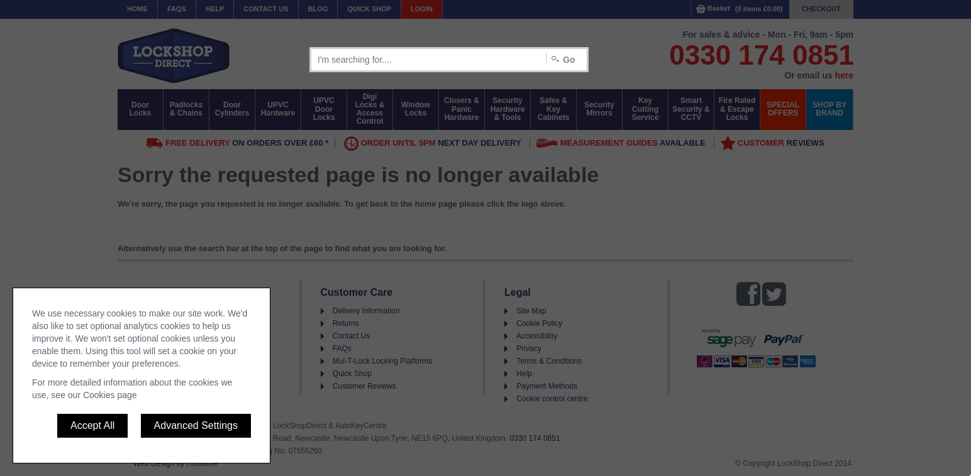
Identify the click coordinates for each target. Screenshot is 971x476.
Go (569, 60)
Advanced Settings (196, 425)
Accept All (92, 425)
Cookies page (110, 395)
